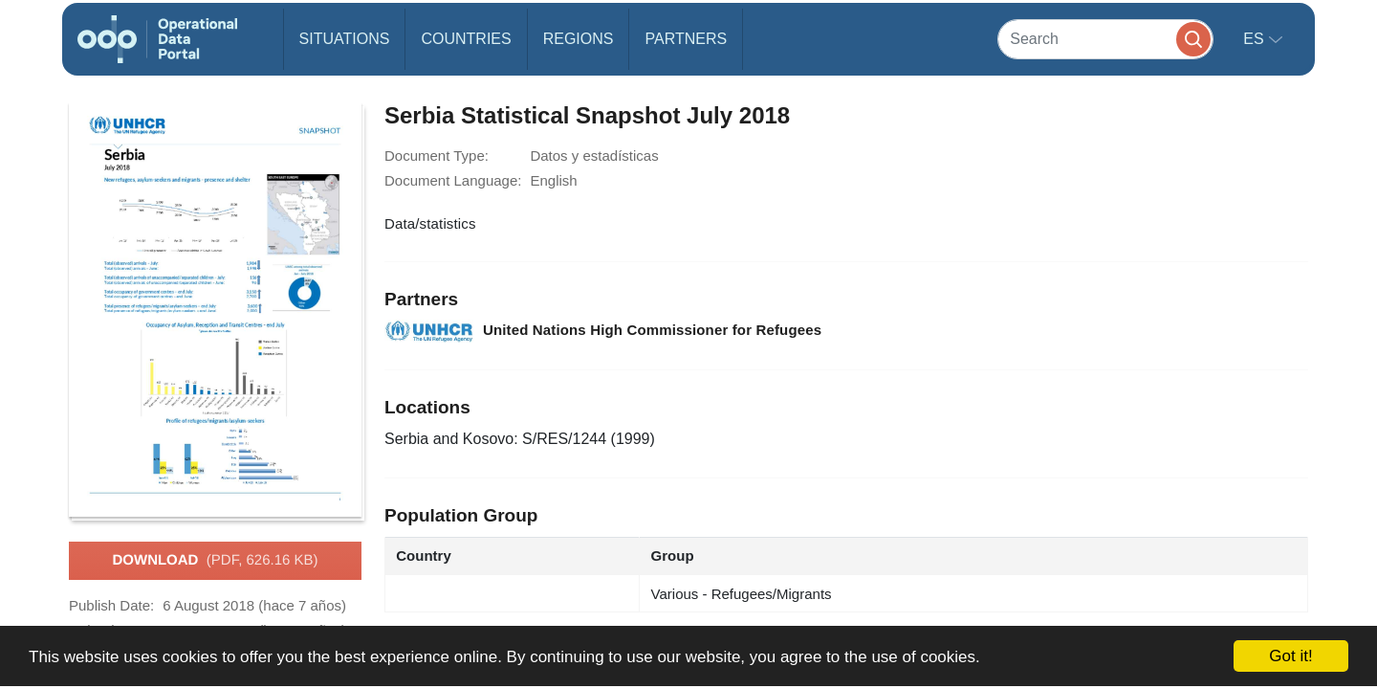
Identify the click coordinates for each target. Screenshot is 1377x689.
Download (214, 560)
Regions (578, 39)
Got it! (1290, 656)
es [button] (1255, 39)
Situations (344, 39)
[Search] (1105, 38)
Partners (686, 39)
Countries (466, 39)
